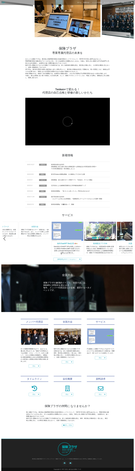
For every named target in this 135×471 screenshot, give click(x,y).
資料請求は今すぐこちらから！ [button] (67, 259)
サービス (106, 2)
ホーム (79, 2)
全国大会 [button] (86, 2)
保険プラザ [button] (124, 2)
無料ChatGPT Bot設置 (65, 243)
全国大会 (34, 243)
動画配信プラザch (100, 243)
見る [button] (34, 366)
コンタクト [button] (114, 2)
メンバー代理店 (97, 2)
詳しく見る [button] (67, 425)
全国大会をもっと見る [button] (67, 298)
